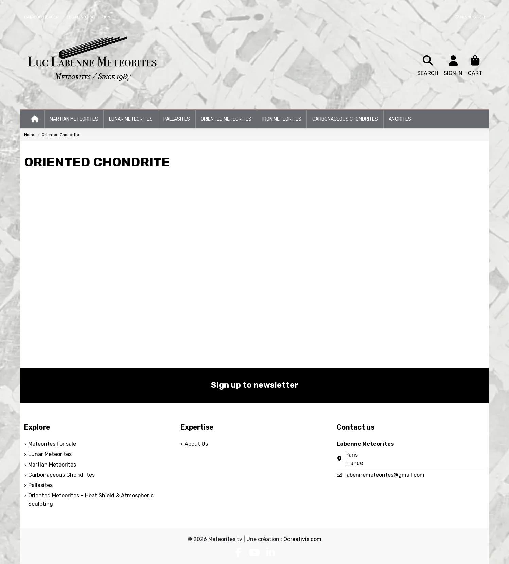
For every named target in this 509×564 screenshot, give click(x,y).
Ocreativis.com (302, 539)
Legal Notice (81, 17)
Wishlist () (469, 17)
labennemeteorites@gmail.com (384, 475)
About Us (196, 444)
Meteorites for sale (52, 444)
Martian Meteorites (52, 464)
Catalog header (42, 17)
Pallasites (40, 485)
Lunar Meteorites (50, 454)
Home (107, 17)
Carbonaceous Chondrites (61, 475)
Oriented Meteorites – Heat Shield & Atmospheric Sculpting (91, 499)
